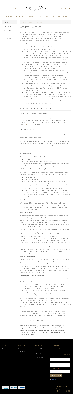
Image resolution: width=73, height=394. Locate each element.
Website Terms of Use (39, 361)
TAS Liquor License (39, 357)
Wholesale (50, 2)
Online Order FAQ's (38, 354)
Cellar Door (19, 2)
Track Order (5, 351)
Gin (5, 34)
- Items (63, 8)
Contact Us (42, 2)
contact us (28, 124)
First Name (53, 356)
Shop (53, 16)
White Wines (8, 26)
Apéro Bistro (32, 16)
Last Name (53, 362)
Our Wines (7, 38)
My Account (5, 349)
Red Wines (7, 30)
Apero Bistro (27, 2)
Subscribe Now (56, 375)
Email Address (54, 369)
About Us (35, 2)
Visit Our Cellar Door (15, 16)
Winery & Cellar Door (38, 349)
